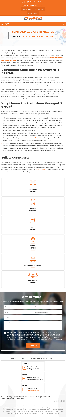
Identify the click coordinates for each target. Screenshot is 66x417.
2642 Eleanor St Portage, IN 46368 (32, 2)
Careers (44, 358)
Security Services (33, 247)
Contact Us (52, 358)
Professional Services (33, 282)
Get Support (39, 9)
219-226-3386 (37, 6)
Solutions (25, 358)
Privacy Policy (19, 399)
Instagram (63, 401)
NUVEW (3, 397)
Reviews (33, 358)
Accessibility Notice (7, 399)
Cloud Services (33, 228)
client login (27, 9)
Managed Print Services (33, 265)
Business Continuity (33, 209)
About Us (18, 358)
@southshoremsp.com (35, 379)
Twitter (54, 401)
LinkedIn (57, 401)
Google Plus (60, 401)
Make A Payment (33, 13)
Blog (38, 358)
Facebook (51, 401)
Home (12, 358)
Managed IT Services (33, 190)
